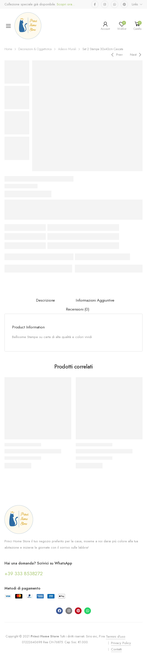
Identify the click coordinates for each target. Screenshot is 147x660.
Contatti (116, 649)
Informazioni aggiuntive (95, 300)
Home (8, 49)
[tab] (45, 300)
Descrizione (45, 300)
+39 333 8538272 (23, 573)
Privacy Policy (121, 643)
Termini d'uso (115, 636)
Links (135, 4)
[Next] (136, 54)
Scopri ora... (65, 4)
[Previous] (116, 54)
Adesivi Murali (67, 49)
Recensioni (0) (77, 309)
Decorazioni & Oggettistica (35, 49)
